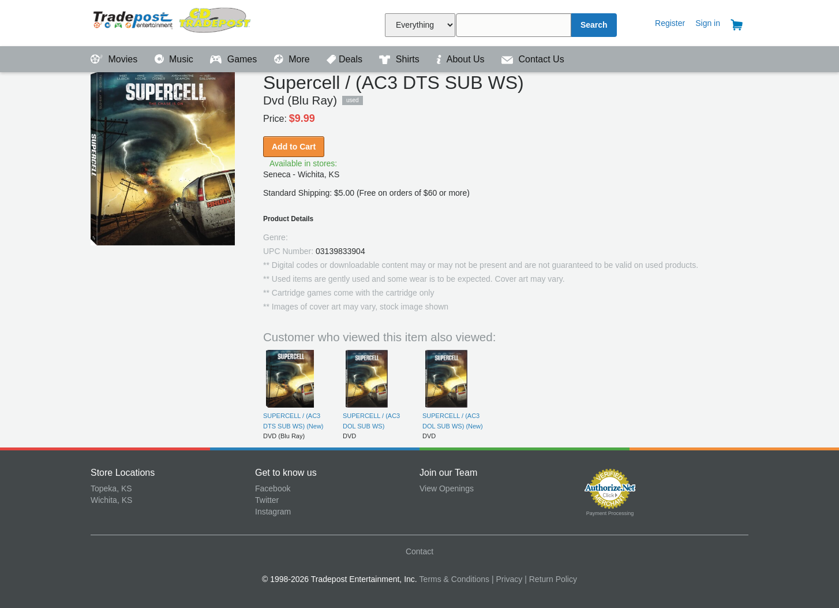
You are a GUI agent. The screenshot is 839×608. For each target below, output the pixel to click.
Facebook (272, 488)
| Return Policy (551, 579)
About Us (461, 59)
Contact (419, 551)
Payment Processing (610, 513)
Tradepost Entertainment (173, 22)
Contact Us (532, 59)
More (293, 59)
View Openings (447, 488)
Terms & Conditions (454, 579)
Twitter (267, 500)
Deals (346, 59)
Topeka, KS (111, 488)
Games (234, 59)
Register (670, 23)
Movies (115, 59)
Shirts (400, 59)
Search (594, 24)
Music (175, 59)
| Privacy (507, 579)
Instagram (273, 511)
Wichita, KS (111, 500)
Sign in (707, 23)
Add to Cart (294, 146)
